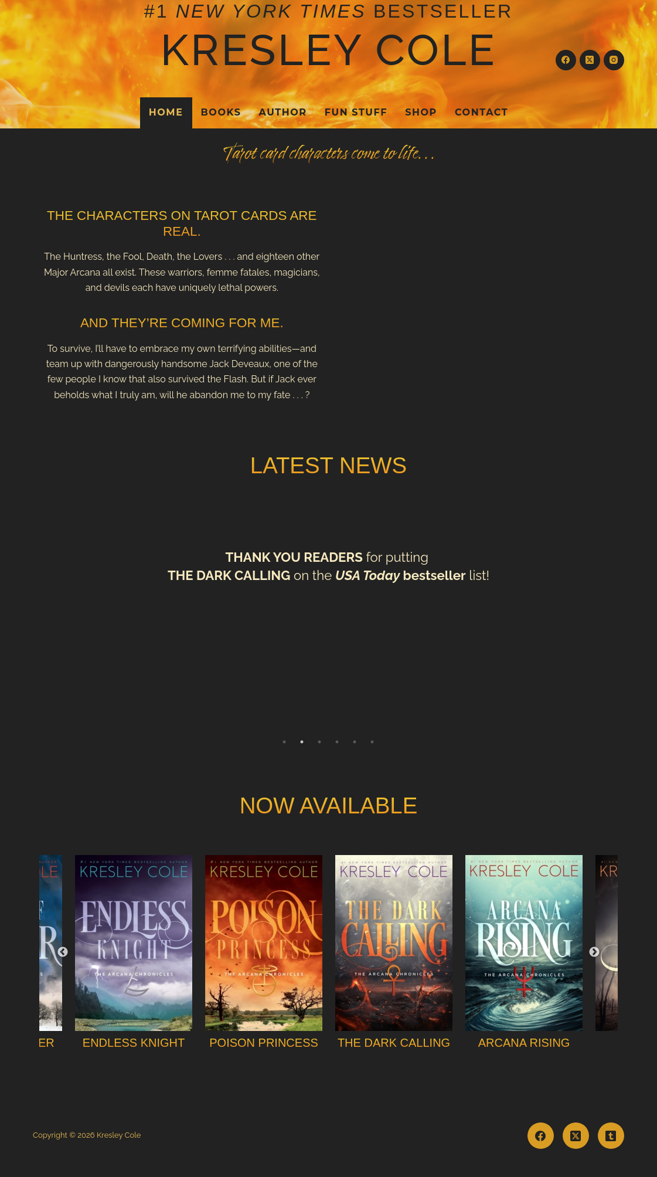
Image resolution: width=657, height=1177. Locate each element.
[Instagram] (614, 60)
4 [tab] (337, 742)
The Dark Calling (394, 1042)
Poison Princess (263, 1042)
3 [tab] (319, 742)
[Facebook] (566, 60)
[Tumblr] (611, 1135)
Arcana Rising (524, 1042)
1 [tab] (284, 742)
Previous (63, 952)
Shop (421, 112)
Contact (481, 112)
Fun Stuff (356, 112)
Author (283, 112)
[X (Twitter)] (590, 60)
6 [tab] (372, 742)
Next (594, 952)
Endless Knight (134, 1042)
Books (221, 112)
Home (166, 112)
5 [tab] (354, 742)
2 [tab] (302, 742)
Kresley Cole (329, 50)
